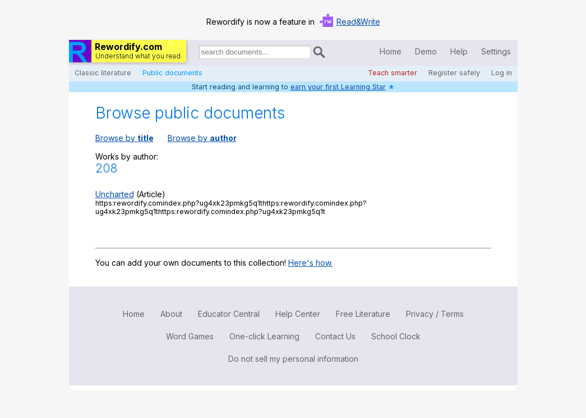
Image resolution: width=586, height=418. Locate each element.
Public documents (172, 73)
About (171, 314)
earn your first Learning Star (338, 87)
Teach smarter (392, 73)
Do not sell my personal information (293, 359)
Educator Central (229, 314)
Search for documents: (198, 53)
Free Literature (363, 314)
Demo (426, 51)
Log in (501, 73)
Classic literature (103, 73)
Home (391, 51)
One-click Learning (264, 336)
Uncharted (114, 194)
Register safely (454, 73)
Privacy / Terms (435, 314)
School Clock (396, 336)
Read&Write (358, 21)
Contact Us (335, 336)
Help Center (297, 314)
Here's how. (310, 262)
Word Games (190, 336)
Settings (496, 51)
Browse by (124, 138)
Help (459, 51)
